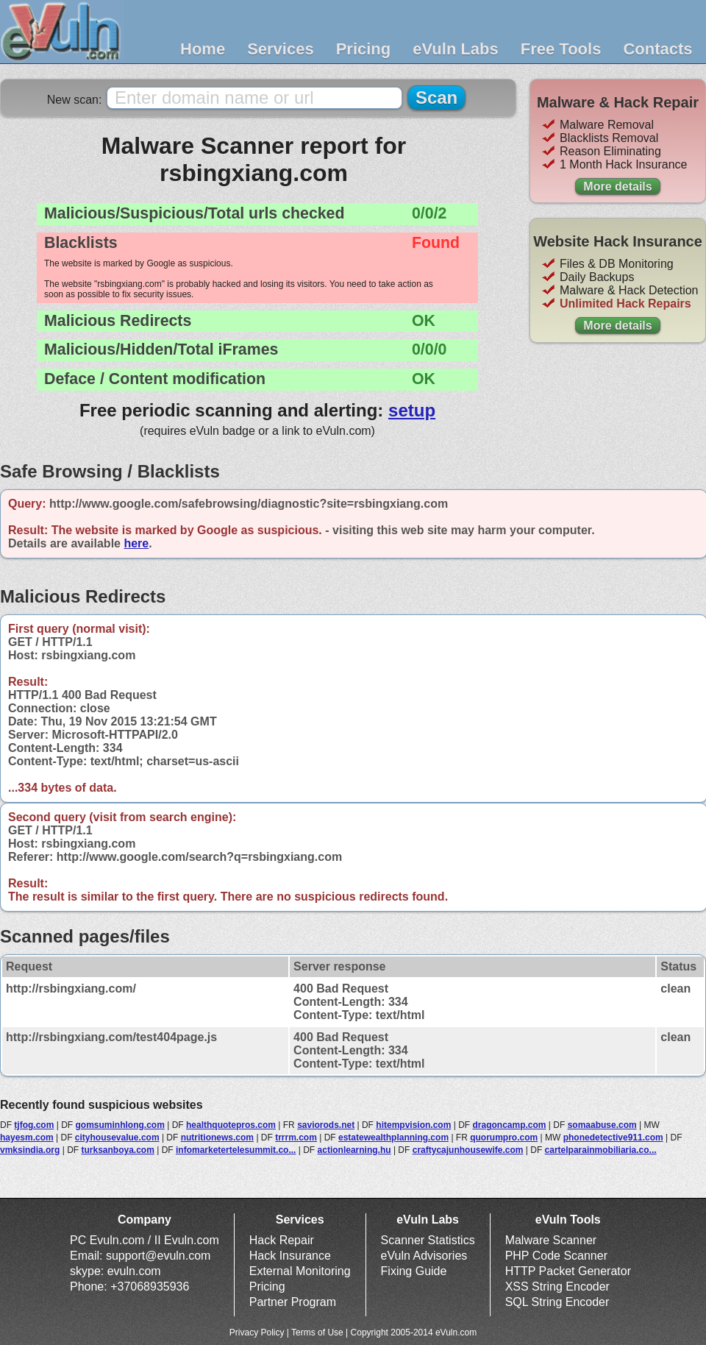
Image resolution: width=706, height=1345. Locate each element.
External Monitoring (300, 1271)
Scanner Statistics (428, 1240)
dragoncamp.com (509, 1125)
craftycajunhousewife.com (468, 1150)
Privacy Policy (257, 1332)
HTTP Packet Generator (568, 1271)
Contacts (657, 49)
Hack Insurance (290, 1255)
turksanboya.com (118, 1150)
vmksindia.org (30, 1150)
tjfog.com (34, 1125)
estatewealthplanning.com (393, 1137)
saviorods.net (325, 1125)
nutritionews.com (217, 1137)
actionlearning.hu (354, 1150)
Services (280, 49)
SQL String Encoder (557, 1302)
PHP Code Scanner (556, 1255)
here (136, 543)
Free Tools (561, 49)
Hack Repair (281, 1240)
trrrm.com (296, 1137)
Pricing (363, 49)
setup (411, 410)
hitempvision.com (413, 1125)
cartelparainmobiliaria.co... (601, 1150)
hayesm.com (27, 1137)
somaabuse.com (602, 1125)
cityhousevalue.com (117, 1137)
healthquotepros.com (231, 1125)
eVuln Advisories (424, 1255)
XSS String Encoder (557, 1286)
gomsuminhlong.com (119, 1125)
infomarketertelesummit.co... (236, 1150)
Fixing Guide (414, 1271)
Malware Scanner (551, 1240)
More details (617, 186)
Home (202, 49)
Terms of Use (317, 1332)
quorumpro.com (504, 1137)
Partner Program (292, 1302)
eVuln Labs (456, 49)
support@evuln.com (158, 1255)
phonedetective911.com (613, 1137)
